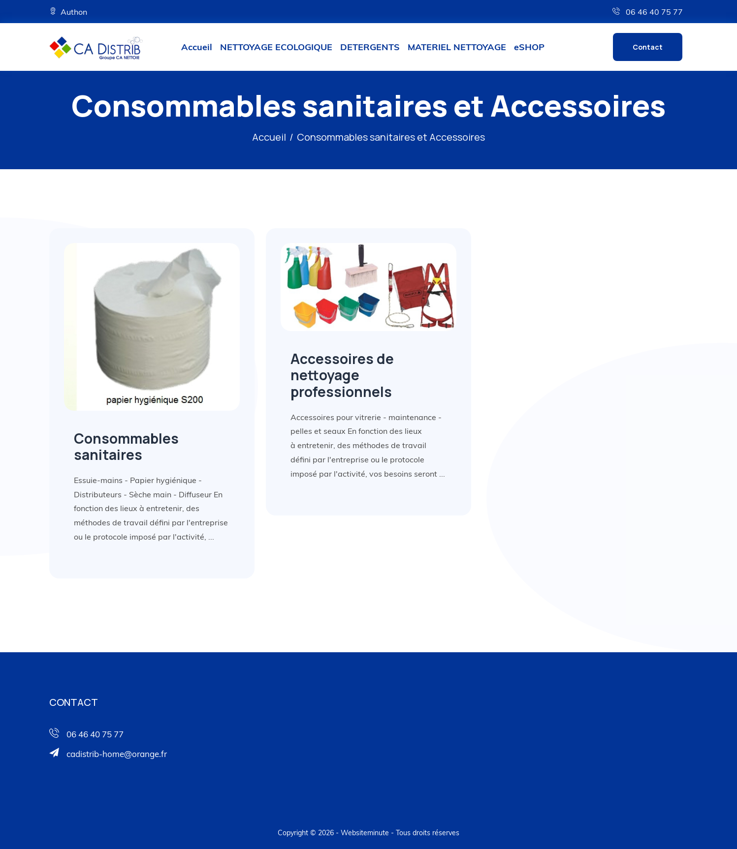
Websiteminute (365, 832)
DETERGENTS (370, 47)
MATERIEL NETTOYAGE (457, 47)
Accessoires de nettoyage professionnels (342, 375)
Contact (648, 47)
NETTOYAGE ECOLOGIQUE (276, 47)
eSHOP (529, 47)
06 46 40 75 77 (647, 11)
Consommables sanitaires (126, 446)
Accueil (196, 47)
